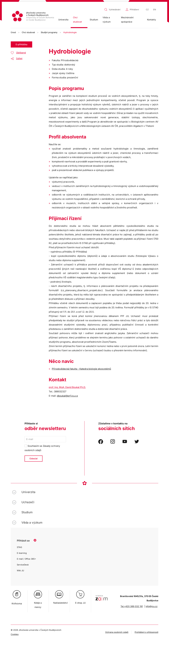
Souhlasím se (42, 448)
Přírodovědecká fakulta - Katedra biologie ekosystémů (81, 368)
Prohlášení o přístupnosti (146, 632)
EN (154, 9)
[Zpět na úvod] (33, 16)
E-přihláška (21, 44)
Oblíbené (21, 52)
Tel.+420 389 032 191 (132, 606)
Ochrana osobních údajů (116, 632)
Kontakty (151, 19)
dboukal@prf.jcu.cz (67, 395)
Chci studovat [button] (77, 19)
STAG (19, 547)
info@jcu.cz (151, 606)
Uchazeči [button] (27, 502)
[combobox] (114, 9)
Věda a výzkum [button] (107, 19)
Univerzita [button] (63, 19)
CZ (147, 9)
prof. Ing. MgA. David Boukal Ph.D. (67, 387)
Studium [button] (94, 19)
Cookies (15, 634)
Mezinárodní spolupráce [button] (127, 19)
